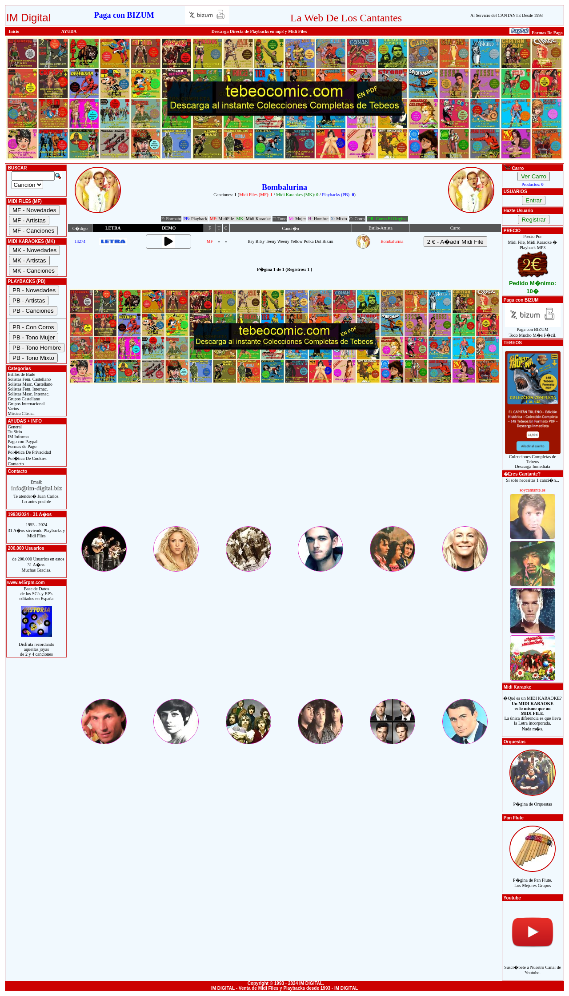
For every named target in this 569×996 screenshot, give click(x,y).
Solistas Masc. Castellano (29, 384)
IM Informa (17, 436)
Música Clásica (21, 413)
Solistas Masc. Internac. (28, 393)
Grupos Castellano (23, 398)
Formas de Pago (21, 446)
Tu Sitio (14, 431)
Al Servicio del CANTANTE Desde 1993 (506, 15)
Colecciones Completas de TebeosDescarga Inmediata (533, 459)
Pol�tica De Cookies (27, 458)
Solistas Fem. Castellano (29, 379)
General (14, 426)
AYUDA (69, 31)
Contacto (15, 463)
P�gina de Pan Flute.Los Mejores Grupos (532, 878)
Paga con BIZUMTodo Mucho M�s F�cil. (533, 330)
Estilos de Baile (21, 374)
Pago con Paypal (22, 441)
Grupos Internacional (26, 403)
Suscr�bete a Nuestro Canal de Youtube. (532, 965)
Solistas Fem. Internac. (27, 389)
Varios (13, 408)
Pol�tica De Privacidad (29, 452)
